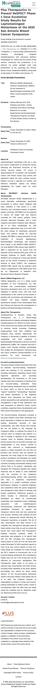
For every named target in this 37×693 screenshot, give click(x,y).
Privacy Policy (28, 673)
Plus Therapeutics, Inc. (11, 49)
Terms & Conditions (27, 668)
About (9, 664)
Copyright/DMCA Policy (12, 673)
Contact (19, 677)
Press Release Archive (22, 664)
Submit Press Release (10, 668)
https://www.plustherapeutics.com (13, 358)
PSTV (30, 49)
